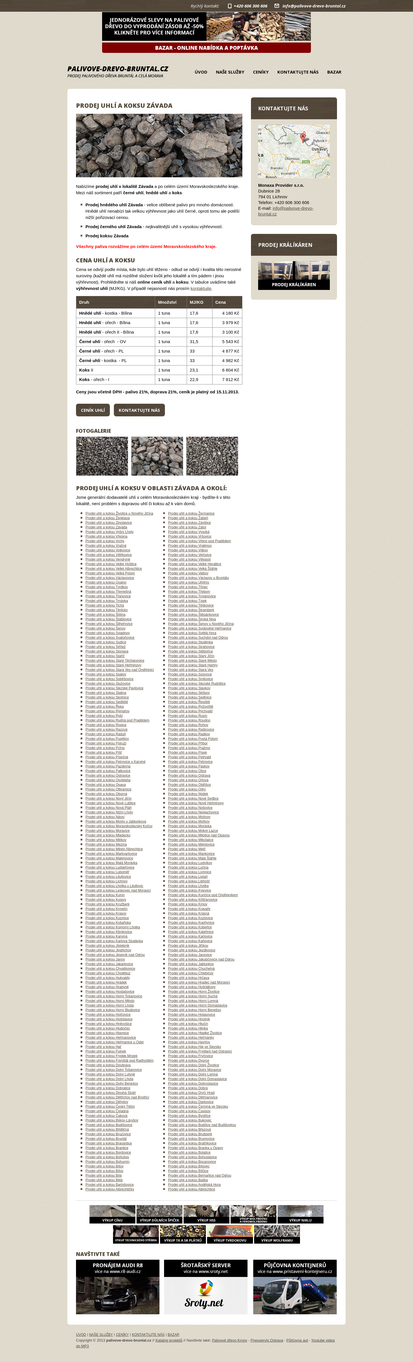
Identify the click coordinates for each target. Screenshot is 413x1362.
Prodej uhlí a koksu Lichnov (106, 881)
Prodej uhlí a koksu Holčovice (107, 1015)
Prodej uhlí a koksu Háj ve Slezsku (194, 1047)
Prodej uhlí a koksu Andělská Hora (194, 1185)
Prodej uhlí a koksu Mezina (106, 844)
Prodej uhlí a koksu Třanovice (108, 596)
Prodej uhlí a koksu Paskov (189, 766)
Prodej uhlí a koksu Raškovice (191, 730)
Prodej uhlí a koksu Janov (105, 959)
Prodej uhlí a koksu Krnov (187, 904)
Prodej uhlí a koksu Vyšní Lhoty (109, 532)
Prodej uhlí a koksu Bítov (104, 1166)
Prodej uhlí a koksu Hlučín (188, 1024)
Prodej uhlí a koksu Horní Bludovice (112, 1010)
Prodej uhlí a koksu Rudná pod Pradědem (117, 720)
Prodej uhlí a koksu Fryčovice (190, 1056)
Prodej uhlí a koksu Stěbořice (190, 651)
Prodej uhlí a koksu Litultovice (108, 877)
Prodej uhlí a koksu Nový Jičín (108, 799)
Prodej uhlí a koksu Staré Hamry (193, 665)
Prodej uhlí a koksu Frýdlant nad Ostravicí (200, 1051)
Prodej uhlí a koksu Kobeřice (190, 927)
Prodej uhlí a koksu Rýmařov (107, 711)
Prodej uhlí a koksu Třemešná (108, 592)
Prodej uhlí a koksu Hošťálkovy (191, 987)
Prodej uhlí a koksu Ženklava (107, 518)
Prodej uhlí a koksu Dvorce (188, 1061)
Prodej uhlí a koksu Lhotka (188, 886)
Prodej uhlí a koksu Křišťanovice (192, 900)
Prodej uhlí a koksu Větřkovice (108, 555)
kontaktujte (200, 288)
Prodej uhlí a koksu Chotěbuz (107, 973)
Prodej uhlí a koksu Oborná (106, 794)
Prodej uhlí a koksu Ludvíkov (190, 863)
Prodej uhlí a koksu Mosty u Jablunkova (115, 821)
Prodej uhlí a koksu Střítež (105, 647)
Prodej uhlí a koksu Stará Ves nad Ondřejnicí (119, 670)
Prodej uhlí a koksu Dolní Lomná (193, 1074)
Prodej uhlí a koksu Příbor (188, 743)
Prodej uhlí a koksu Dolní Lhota (109, 1079)
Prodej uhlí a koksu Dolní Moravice (194, 1070)
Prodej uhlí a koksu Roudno (189, 720)
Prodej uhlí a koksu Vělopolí (189, 559)
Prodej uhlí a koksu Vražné (105, 546)
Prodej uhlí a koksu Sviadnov (107, 633)
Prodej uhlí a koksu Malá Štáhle (192, 858)
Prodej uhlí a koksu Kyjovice (189, 890)
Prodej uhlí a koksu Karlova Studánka (114, 941)
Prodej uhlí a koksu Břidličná (107, 1130)
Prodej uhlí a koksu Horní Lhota (109, 1005)
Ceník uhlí (93, 410)
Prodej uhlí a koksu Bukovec (189, 1120)
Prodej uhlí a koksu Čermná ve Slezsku (198, 1107)
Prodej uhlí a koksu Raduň (105, 734)
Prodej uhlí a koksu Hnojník (189, 1019)
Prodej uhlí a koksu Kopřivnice (191, 923)
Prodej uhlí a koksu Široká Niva (192, 619)
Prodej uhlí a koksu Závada (106, 527)
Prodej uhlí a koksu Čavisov (189, 1111)
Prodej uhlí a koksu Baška (188, 1180)
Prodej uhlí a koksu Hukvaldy (107, 978)
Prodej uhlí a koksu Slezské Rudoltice (197, 684)
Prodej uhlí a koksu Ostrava (189, 776)
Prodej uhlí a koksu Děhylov (106, 1102)
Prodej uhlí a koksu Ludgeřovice (110, 867)
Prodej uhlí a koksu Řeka (104, 707)
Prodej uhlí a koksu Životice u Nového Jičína (119, 513)
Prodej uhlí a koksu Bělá (103, 1180)
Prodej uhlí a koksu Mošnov (189, 817)
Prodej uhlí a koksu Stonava (106, 651)
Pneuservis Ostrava (267, 1340)
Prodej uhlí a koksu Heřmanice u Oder (114, 1042)
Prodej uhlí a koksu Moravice (107, 831)
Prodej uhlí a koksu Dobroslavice (193, 1084)
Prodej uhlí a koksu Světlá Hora (192, 633)
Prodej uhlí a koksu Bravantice (108, 1143)
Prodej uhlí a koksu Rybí (104, 716)
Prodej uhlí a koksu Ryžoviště (190, 707)
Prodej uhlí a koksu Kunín (105, 895)
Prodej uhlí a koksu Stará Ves (190, 670)
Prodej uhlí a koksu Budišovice (108, 1125)
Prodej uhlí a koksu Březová (189, 1130)
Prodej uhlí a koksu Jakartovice (109, 964)
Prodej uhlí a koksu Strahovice (191, 647)
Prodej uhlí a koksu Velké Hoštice (111, 564)
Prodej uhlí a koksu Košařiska (108, 923)
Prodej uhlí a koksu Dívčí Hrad (191, 1093)
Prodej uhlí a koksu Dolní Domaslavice (197, 1079)
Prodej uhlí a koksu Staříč (105, 656)
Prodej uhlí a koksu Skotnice (107, 697)
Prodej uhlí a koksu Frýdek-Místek (111, 1056)
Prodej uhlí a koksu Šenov (105, 628)
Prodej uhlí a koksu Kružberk (107, 904)
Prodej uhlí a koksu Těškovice (191, 605)
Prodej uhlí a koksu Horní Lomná (193, 1001)
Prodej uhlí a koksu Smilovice (190, 679)
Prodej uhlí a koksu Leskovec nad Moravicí (118, 890)
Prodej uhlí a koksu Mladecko (107, 835)
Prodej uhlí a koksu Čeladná (106, 1111)
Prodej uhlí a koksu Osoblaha (107, 780)
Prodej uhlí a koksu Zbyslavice (108, 523)
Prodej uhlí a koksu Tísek (187, 601)
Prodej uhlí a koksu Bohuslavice (192, 1157)
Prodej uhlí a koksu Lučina (188, 867)
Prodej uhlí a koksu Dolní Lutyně (110, 1074)
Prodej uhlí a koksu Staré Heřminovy (113, 665)
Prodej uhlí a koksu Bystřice (189, 1116)
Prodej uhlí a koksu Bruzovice (108, 1134)
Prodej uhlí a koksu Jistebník (107, 946)
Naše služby (230, 72)
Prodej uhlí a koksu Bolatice (189, 1153)
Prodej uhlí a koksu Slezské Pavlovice (114, 688)
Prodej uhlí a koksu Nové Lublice (110, 803)
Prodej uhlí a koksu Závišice (189, 523)
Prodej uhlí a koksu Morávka (189, 826)
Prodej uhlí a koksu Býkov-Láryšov (111, 1120)
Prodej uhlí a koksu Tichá (104, 605)
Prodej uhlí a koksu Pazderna (107, 766)
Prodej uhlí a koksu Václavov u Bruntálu (198, 578)
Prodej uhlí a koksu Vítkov (188, 550)
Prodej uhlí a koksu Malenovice (109, 858)
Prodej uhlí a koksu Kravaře (189, 909)
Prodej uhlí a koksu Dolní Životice (193, 1065)
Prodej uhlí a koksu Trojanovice (192, 596)
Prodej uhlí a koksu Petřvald (189, 757)
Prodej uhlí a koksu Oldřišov (189, 785)
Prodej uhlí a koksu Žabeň (188, 518)
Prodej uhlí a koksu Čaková (106, 1116)
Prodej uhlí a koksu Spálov (105, 674)
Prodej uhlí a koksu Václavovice (109, 578)
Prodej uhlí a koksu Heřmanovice (110, 1038)
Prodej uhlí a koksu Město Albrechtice (114, 849)
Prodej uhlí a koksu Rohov (188, 725)
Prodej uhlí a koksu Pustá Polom (193, 739)
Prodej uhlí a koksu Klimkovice (108, 932)
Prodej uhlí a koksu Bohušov (107, 1157)
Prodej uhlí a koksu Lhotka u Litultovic (114, 886)
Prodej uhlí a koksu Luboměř (107, 872)
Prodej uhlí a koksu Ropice (105, 725)
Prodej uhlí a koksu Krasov (105, 913)
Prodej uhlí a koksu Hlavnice (107, 1033)
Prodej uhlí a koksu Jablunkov (191, 964)
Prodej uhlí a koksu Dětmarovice (193, 1097)
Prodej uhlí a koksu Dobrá (188, 1088)
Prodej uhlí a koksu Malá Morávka (111, 863)
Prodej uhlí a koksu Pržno (105, 748)
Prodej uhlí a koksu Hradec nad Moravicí (199, 982)
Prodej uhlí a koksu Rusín (187, 716)
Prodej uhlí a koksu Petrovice (190, 762)
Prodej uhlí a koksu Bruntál (105, 1139)
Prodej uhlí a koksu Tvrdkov (106, 587)
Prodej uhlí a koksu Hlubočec (107, 1028)
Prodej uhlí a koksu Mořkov (189, 821)
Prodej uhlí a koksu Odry (187, 789)
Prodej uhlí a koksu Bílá (103, 1176)
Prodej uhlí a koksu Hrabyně (107, 987)
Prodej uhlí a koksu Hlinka (188, 1028)
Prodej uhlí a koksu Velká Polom (110, 573)
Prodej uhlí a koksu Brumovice (191, 1139)
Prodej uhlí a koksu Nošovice (190, 808)
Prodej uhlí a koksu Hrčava (188, 978)
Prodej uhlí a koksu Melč (187, 849)
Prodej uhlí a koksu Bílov (104, 1171)
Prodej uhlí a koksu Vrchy (104, 541)
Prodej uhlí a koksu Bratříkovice (192, 1143)
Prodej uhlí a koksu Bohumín (107, 1162)
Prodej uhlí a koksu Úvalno (105, 582)
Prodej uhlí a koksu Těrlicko (106, 610)
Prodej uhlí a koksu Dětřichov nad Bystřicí (117, 1097)
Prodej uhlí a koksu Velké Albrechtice (113, 569)
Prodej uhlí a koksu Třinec (188, 587)
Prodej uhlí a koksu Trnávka (106, 601)
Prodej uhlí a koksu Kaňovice (190, 941)
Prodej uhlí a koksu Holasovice (191, 1015)
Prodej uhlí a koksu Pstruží (105, 743)
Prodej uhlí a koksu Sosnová (190, 674)
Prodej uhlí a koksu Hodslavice (109, 1019)
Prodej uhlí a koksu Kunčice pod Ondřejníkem (203, 895)
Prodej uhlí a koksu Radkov (189, 734)
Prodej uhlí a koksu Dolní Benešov (111, 1084)
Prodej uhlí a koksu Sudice (105, 642)
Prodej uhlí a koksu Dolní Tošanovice (113, 1070)
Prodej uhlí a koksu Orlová (188, 780)
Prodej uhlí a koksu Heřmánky (191, 1038)
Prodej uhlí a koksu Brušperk (190, 1134)
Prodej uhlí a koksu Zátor (187, 527)
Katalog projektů (168, 1340)
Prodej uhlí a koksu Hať (103, 1047)
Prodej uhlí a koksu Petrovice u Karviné (115, 762)
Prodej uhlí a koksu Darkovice (191, 1102)
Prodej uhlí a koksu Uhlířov (188, 582)
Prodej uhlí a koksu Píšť (103, 753)
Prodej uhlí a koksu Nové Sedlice (193, 799)
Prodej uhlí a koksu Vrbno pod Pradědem (199, 541)
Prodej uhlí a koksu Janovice (190, 955)
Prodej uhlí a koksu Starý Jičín (191, 656)
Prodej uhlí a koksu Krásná (188, 913)
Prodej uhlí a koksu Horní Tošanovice (113, 996)
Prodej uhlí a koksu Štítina (105, 615)
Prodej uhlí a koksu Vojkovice (107, 550)
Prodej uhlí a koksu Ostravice (107, 776)
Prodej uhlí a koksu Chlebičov (190, 973)
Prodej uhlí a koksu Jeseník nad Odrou (115, 955)
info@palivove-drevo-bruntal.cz (314, 6)
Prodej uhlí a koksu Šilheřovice (109, 624)
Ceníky (261, 72)
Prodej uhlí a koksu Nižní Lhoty (109, 812)
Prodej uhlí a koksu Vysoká (188, 532)
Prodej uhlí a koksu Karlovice (190, 936)
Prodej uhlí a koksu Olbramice (108, 789)
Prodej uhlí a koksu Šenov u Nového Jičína (201, 624)
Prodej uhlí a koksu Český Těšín (110, 1107)
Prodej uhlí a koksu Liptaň (188, 877)
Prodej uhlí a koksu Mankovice (191, 854)
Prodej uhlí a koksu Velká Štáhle (192, 569)
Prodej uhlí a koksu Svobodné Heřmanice (199, 628)
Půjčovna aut (297, 1340)
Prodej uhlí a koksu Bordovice (108, 1153)
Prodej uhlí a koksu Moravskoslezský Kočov (118, 826)
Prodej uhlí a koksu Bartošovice (109, 1185)
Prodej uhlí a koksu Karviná (106, 936)
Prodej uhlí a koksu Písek (187, 753)
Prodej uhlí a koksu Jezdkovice (191, 950)
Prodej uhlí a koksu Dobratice (107, 1088)
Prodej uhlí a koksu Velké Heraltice (194, 564)
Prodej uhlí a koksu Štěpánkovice (193, 615)
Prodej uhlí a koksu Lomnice (189, 872)
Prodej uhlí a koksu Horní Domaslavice (197, 1005)
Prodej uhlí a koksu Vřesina (106, 536)
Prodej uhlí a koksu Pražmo (189, 748)
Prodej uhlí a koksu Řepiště (189, 702)
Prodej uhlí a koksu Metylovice (191, 844)
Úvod (201, 72)
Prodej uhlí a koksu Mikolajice (190, 840)
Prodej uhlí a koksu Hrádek (106, 982)
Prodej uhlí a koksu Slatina (105, 693)
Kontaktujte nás (298, 72)
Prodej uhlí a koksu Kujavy (105, 900)
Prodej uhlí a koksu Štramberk (191, 610)
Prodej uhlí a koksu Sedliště (106, 702)
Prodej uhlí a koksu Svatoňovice (110, 638)
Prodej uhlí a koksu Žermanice (191, 513)
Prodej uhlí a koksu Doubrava (107, 1065)
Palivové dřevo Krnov (229, 1340)
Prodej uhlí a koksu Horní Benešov (194, 1010)
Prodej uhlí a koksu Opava (105, 785)
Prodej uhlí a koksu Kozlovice (190, 918)
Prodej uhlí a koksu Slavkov (189, 688)
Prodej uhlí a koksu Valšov (188, 573)
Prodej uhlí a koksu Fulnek (105, 1051)
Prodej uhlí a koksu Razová (106, 730)
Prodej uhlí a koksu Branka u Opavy (195, 1148)
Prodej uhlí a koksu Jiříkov (188, 946)
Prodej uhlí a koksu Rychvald (190, 711)
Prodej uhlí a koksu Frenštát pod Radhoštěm (119, 1061)
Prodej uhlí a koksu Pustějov (107, 739)
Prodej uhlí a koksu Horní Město (110, 1001)
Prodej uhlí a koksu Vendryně (107, 559)
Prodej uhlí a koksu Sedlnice (189, 697)
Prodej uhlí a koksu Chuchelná (191, 969)
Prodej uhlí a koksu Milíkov (105, 840)
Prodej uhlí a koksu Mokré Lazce (193, 831)
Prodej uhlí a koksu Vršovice (189, 536)
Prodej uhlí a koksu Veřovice (189, 555)
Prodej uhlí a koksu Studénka (190, 642)
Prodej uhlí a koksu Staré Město (192, 661)
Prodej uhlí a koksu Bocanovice (192, 1162)
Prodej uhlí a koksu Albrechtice (191, 1189)
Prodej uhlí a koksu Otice (187, 771)
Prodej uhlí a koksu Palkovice (107, 771)
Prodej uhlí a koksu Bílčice (188, 1171)
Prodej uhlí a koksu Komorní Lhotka (112, 927)
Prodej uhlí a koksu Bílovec (189, 1166)
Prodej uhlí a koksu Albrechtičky (109, 1189)
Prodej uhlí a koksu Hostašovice (110, 992)
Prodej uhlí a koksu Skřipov (189, 693)
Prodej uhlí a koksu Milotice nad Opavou (199, 835)
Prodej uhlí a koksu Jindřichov (108, 950)
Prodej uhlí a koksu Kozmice (107, 918)
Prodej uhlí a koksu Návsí (104, 817)
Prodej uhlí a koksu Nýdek (188, 794)
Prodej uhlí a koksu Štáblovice (108, 619)
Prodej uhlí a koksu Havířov (189, 1042)
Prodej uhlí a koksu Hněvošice (108, 1024)
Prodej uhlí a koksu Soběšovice (109, 679)
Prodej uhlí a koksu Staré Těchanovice (114, 661)
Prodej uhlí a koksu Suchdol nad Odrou (198, 638)
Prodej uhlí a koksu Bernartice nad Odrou (199, 1176)
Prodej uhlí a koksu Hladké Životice (195, 1033)
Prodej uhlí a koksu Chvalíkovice (110, 969)
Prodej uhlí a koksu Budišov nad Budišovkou (202, 1125)
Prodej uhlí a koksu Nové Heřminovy (196, 803)
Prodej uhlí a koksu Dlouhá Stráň (110, 1093)
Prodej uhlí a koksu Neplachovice (193, 812)
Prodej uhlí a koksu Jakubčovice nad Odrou (201, 959)
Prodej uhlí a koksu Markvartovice (111, 854)
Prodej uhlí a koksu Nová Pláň (108, 808)
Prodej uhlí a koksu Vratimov (190, 546)
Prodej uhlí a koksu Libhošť (189, 881)
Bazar (334, 72)
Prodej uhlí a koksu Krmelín (106, 909)
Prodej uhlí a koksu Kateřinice (191, 932)
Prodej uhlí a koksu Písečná (106, 757)
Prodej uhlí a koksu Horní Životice (193, 992)
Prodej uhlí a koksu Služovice (107, 684)
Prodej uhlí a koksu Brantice (106, 1148)
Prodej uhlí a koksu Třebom (189, 592)
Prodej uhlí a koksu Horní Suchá (192, 996)
